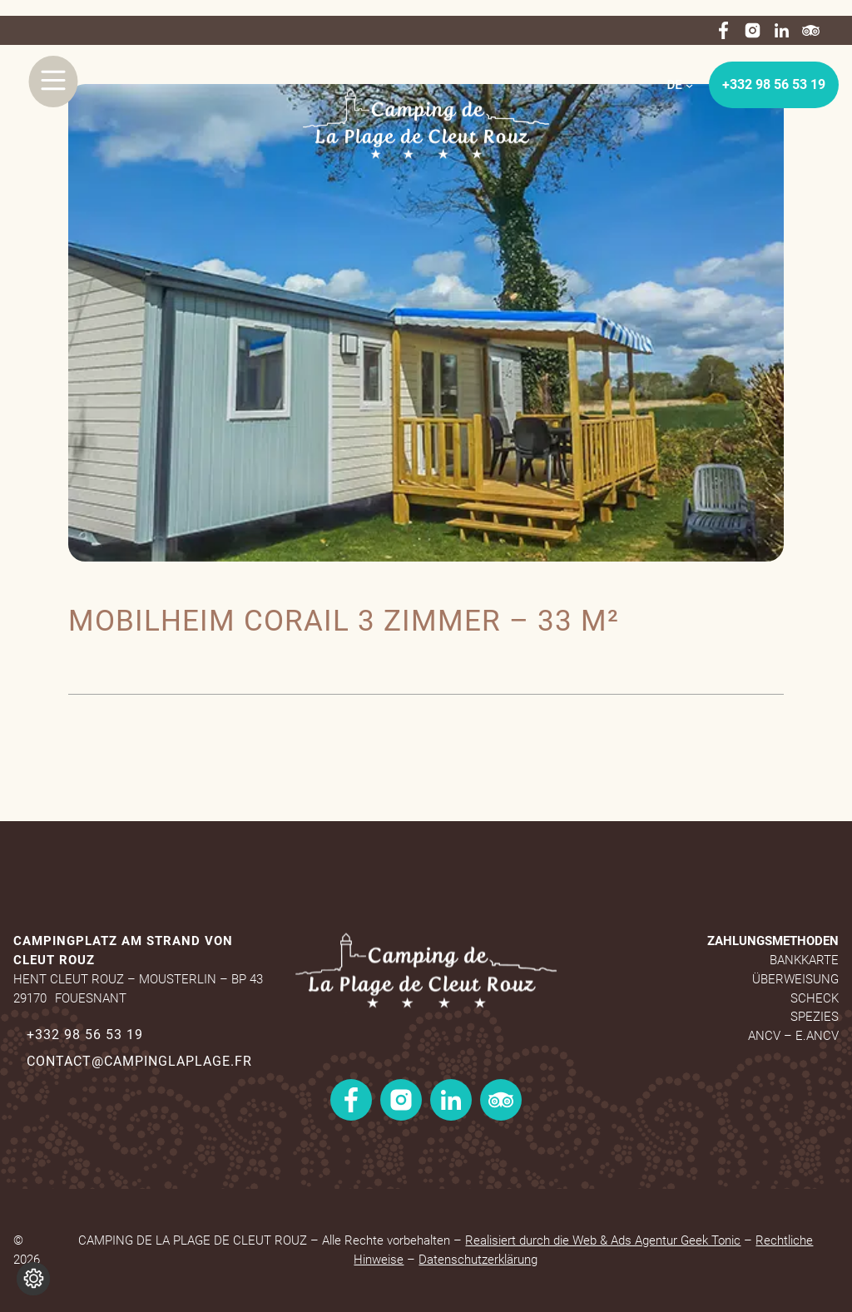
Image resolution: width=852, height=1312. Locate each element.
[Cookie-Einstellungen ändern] (33, 1278)
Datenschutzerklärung (478, 1259)
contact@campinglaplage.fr (139, 1061)
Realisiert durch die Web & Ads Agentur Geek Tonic (603, 1240)
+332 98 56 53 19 (773, 84)
